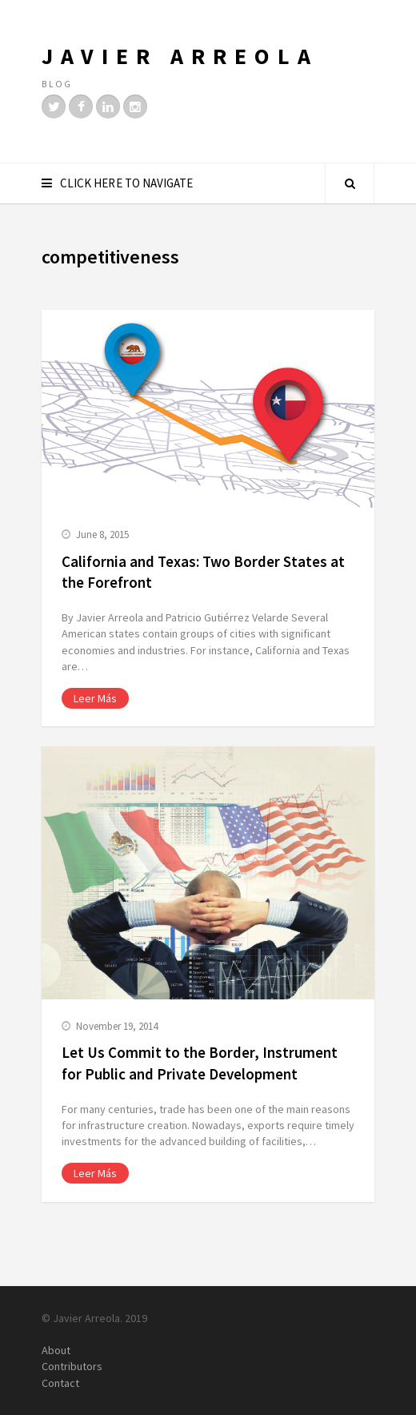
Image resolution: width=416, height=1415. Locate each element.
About (56, 1350)
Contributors (72, 1366)
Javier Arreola (180, 56)
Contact (60, 1383)
